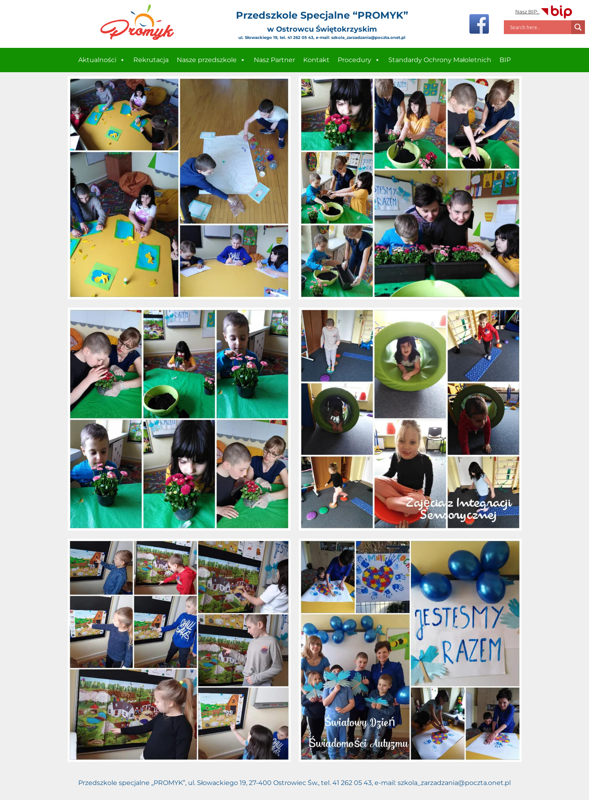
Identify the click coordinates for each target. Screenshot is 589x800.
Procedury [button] (359, 60)
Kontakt (316, 60)
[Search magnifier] (578, 27)
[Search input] (539, 27)
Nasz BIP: (544, 12)
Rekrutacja (151, 60)
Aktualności (101, 60)
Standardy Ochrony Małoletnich (439, 60)
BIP (505, 60)
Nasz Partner (274, 60)
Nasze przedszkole (211, 60)
